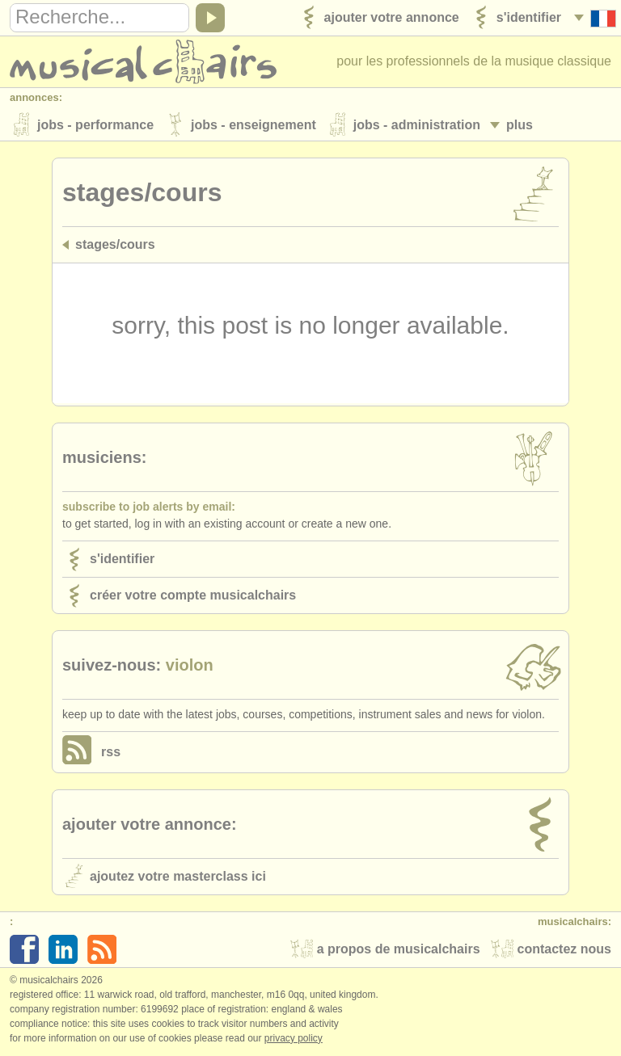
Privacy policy (293, 1039)
